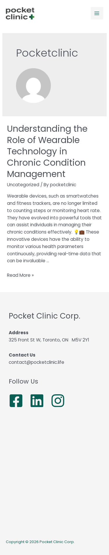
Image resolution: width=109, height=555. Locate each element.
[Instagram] (58, 400)
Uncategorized (23, 185)
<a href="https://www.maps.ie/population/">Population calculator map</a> (54, 474)
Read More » (20, 275)
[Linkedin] (37, 400)
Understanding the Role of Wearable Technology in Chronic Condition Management (47, 151)
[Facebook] (16, 400)
